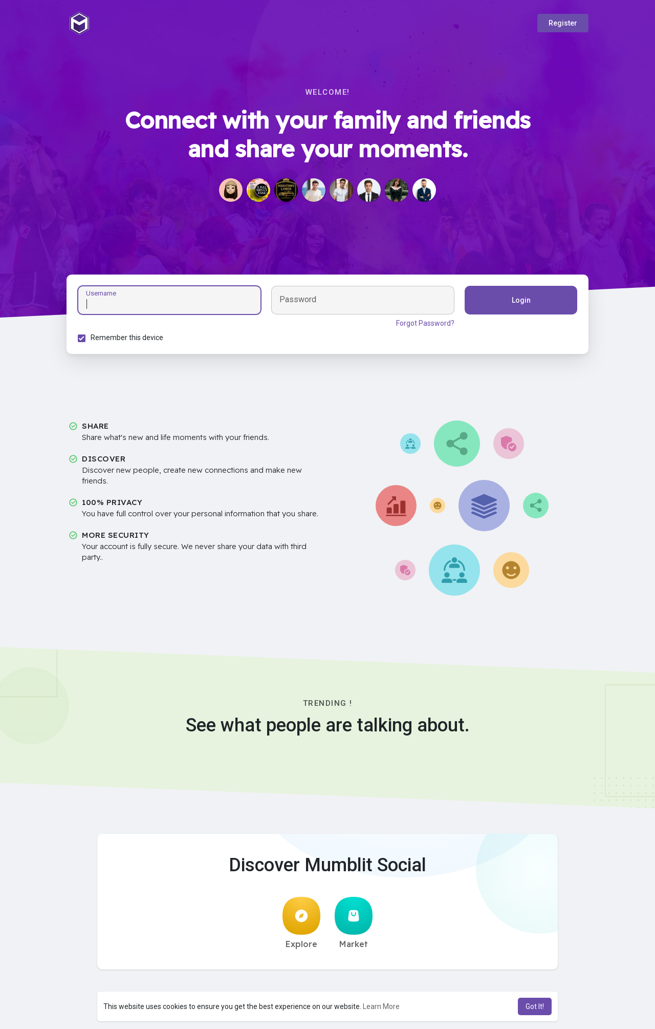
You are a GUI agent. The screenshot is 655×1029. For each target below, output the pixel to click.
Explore (301, 926)
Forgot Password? (424, 325)
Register (563, 23)
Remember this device (128, 339)
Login (519, 302)
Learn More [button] (381, 1006)
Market (354, 926)
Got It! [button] (535, 1006)
